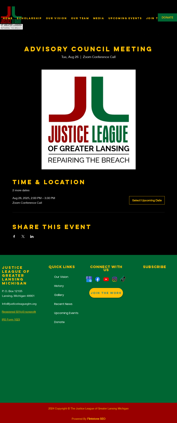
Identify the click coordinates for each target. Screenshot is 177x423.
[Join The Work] (106, 293)
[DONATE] (167, 17)
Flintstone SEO (96, 418)
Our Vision (61, 277)
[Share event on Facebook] (14, 236)
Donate (59, 322)
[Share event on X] (23, 236)
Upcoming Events (61, 313)
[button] (98, 18)
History (59, 286)
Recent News (61, 304)
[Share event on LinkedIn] (32, 236)
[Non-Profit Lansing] (114, 279)
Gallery (59, 295)
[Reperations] (97, 279)
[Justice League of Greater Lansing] (89, 279)
